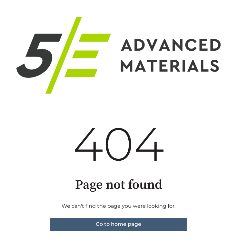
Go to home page (118, 224)
